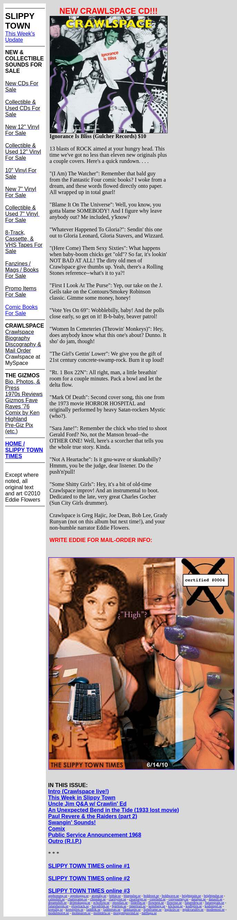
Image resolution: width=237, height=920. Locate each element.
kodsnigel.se (213, 906)
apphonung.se (57, 896)
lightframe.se (152, 909)
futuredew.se (193, 902)
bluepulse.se (132, 896)
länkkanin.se (131, 909)
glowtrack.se (80, 906)
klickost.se (175, 906)
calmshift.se (56, 899)
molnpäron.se (81, 913)
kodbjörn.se (194, 906)
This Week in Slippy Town (82, 798)
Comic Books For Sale (21, 310)
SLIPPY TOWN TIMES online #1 (89, 866)
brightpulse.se (213, 896)
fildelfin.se (137, 902)
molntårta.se (101, 913)
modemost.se (215, 909)
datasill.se (216, 899)
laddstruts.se (111, 909)
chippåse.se (98, 899)
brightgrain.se (191, 896)
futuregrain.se (214, 902)
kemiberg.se (156, 906)
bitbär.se (115, 896)
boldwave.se (170, 896)
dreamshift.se (57, 902)
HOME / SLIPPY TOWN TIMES (24, 450)
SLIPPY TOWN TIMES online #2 (89, 878)
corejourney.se (178, 899)
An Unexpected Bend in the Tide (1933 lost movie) (113, 810)
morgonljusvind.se (126, 913)
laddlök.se (93, 909)
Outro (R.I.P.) (65, 841)
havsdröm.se (100, 906)
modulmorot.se (58, 913)
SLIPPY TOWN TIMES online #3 (89, 891)
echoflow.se (101, 902)
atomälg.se (98, 896)
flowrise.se (174, 902)
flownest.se (156, 902)
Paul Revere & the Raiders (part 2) (92, 816)
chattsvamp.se (77, 899)
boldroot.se (151, 896)
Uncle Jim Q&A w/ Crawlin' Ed (87, 804)
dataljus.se (198, 899)
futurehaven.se (58, 906)
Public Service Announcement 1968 (94, 835)
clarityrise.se (117, 899)
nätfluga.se (149, 913)
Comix (56, 829)
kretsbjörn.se (74, 909)
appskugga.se (79, 896)
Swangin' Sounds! (72, 822)
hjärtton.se (119, 906)
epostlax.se (120, 902)
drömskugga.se (80, 902)
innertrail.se (137, 906)
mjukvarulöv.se (193, 909)
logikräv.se (172, 909)
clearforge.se (138, 899)
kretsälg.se (55, 909)
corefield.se (158, 899)
